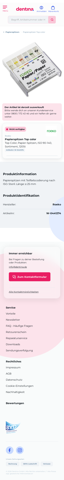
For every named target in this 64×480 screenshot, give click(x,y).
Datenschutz (14, 379)
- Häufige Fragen (22, 325)
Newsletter (13, 319)
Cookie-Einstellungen (20, 385)
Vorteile (10, 313)
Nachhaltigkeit (15, 392)
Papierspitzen (12, 32)
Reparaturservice (16, 338)
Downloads (13, 344)
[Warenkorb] (55, 10)
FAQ (8, 325)
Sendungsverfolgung (19, 350)
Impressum (13, 367)
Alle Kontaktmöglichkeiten (24, 291)
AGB (8, 373)
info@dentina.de (18, 267)
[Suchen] (52, 19)
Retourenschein (16, 332)
